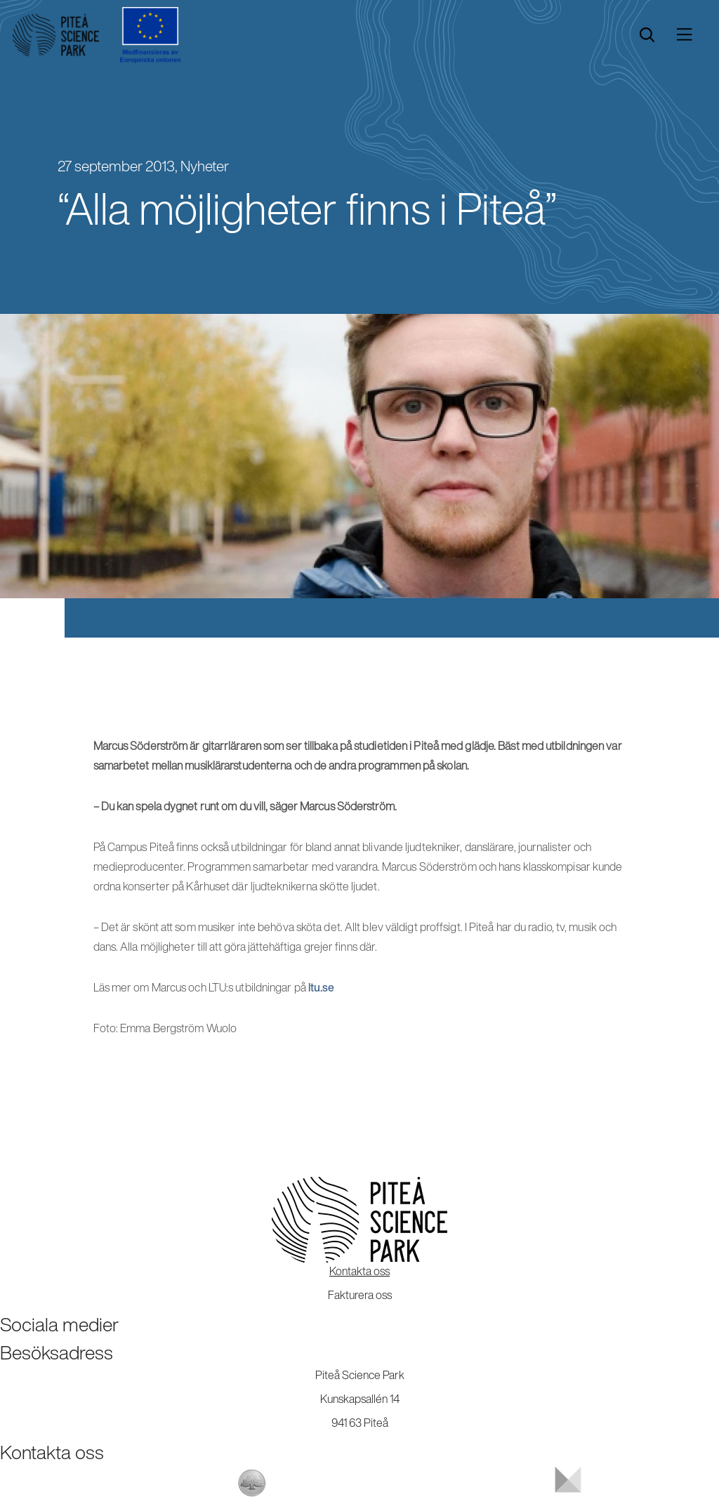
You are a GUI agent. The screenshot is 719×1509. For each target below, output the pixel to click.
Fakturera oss (360, 1294)
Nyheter (204, 166)
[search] (647, 35)
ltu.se (321, 987)
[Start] (56, 35)
